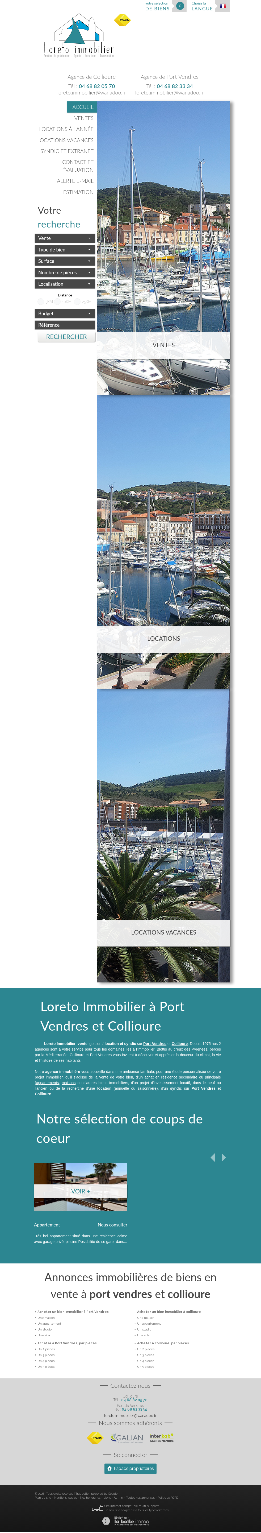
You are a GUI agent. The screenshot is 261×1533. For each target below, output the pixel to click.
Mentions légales (65, 1498)
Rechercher (66, 336)
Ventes (84, 118)
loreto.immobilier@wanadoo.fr (91, 92)
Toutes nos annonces (140, 1498)
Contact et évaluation (78, 166)
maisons (68, 1083)
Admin (118, 1498)
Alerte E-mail (75, 181)
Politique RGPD (168, 1498)
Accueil (83, 107)
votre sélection (157, 6)
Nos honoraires (90, 1498)
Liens (107, 1498)
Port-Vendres (154, 1044)
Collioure (180, 1044)
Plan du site (43, 1498)
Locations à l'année (66, 129)
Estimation (78, 192)
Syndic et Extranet (67, 151)
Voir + (80, 1191)
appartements (47, 1083)
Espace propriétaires (130, 1469)
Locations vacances (65, 140)
